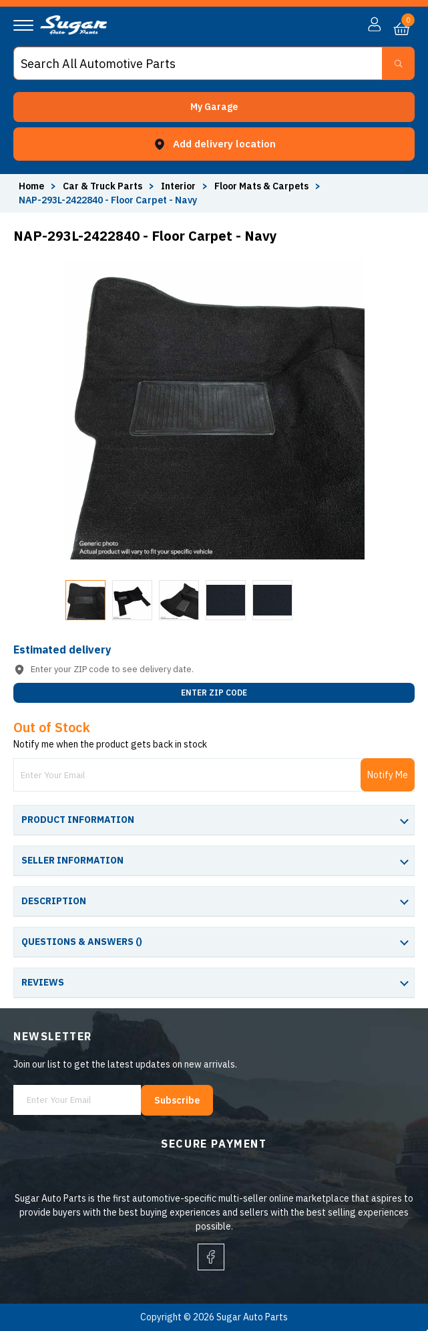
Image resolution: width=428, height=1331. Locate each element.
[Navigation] (23, 25)
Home (31, 186)
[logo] (73, 31)
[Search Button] (398, 63)
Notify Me (387, 775)
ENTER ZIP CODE (214, 693)
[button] (214, 107)
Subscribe (177, 1100)
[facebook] (211, 1257)
